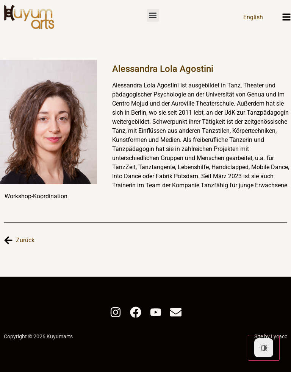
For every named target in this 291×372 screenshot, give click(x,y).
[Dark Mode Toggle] (264, 348)
